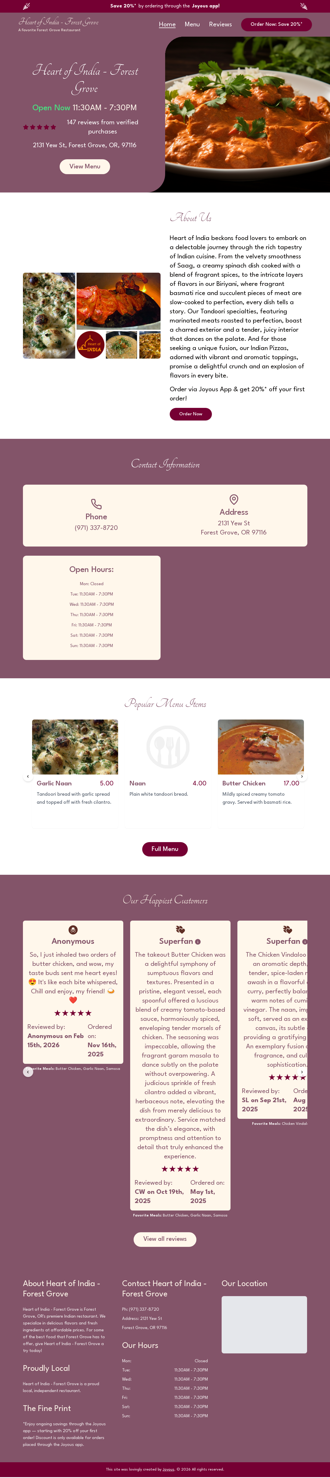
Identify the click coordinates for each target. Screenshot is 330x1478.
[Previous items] (28, 777)
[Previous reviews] (28, 1072)
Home (167, 24)
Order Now (191, 414)
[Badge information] (197, 942)
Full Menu (165, 850)
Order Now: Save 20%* (276, 24)
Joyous (168, 1470)
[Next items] (302, 777)
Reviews (220, 24)
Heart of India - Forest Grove (58, 22)
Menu (192, 24)
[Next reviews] (302, 1072)
